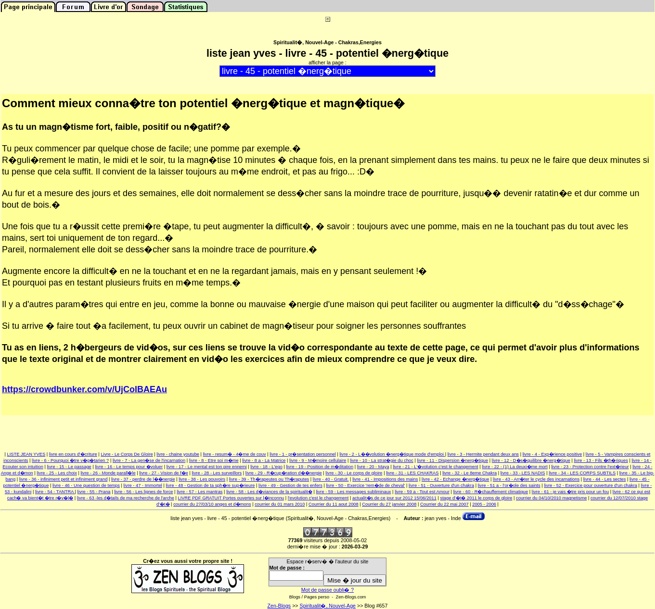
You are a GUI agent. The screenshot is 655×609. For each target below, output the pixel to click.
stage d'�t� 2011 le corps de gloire (476, 498)
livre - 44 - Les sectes (604, 479)
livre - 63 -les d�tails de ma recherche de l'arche (125, 498)
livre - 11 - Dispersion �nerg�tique (452, 460)
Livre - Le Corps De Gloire (127, 454)
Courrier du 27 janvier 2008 (389, 504)
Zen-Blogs (279, 606)
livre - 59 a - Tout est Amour (422, 491)
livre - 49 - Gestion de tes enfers (290, 485)
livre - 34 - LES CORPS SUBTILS (582, 473)
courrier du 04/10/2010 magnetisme (551, 498)
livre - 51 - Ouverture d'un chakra (441, 485)
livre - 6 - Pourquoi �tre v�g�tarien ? (70, 460)
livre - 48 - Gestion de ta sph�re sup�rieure (210, 485)
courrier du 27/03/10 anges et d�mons (212, 504)
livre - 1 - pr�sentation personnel (303, 454)
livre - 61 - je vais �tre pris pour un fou (570, 491)
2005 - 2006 (484, 504)
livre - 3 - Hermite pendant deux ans (483, 454)
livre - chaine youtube (177, 454)
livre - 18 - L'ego (266, 466)
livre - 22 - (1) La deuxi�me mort (515, 466)
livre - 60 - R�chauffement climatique (490, 491)
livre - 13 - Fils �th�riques (601, 460)
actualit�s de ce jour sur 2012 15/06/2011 (394, 498)
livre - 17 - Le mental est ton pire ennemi (207, 466)
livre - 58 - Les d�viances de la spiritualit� (269, 491)
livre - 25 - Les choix (57, 473)
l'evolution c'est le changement (318, 498)
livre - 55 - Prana (94, 491)
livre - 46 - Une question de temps (86, 485)
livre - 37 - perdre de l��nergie (143, 479)
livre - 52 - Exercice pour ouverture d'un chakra (590, 485)
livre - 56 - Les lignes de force (143, 491)
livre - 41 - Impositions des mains (385, 479)
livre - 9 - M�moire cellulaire (317, 460)
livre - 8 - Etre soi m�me (214, 460)
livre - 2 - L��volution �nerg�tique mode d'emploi (392, 454)
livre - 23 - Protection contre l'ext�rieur (590, 466)
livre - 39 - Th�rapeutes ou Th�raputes (269, 479)
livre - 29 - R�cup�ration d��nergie (283, 473)
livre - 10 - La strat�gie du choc (381, 460)
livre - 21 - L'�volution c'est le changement (435, 466)
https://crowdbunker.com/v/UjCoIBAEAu (84, 389)
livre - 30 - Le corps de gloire (353, 473)
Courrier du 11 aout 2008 (333, 504)
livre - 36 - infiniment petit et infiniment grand (63, 479)
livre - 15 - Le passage (69, 466)
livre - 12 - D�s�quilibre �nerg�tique (531, 460)
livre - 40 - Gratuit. (331, 479)
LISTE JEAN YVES (26, 454)
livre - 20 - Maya (373, 466)
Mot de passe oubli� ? (327, 590)
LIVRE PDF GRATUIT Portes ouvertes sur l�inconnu (231, 498)
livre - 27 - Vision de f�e (163, 473)
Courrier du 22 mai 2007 (444, 504)
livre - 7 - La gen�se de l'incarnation (149, 460)
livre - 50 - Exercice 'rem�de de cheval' (365, 485)
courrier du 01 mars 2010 (280, 504)
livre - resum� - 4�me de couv (234, 454)
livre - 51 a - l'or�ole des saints (509, 485)
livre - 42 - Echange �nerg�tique (455, 479)
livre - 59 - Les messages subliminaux (353, 491)
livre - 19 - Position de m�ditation (319, 466)
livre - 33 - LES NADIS (523, 473)
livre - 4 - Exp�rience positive (552, 454)
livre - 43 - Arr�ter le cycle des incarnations (536, 479)
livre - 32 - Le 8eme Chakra (469, 473)
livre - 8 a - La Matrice (263, 460)
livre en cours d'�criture (73, 454)
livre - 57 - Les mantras (199, 491)
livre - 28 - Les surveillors (217, 473)
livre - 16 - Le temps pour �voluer (129, 466)
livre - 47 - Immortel (143, 485)
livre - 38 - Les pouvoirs (202, 479)
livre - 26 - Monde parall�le (107, 473)
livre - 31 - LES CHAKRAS (412, 473)
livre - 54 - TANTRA (55, 491)
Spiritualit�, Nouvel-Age (328, 606)
